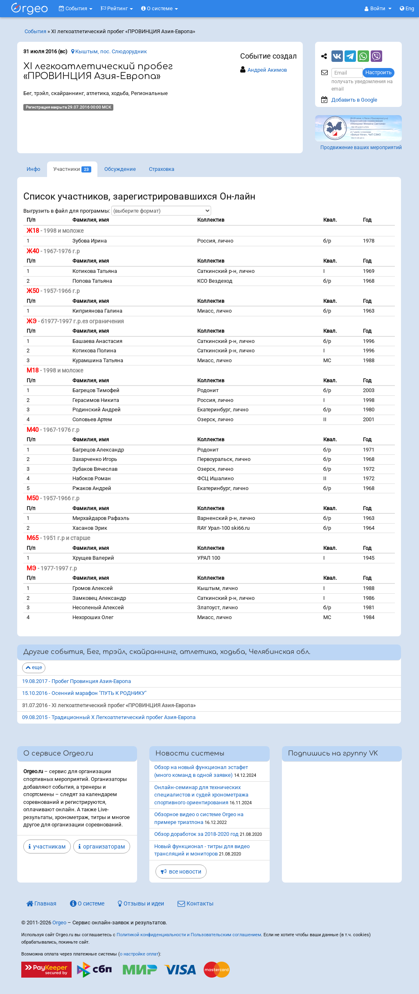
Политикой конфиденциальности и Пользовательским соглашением (189, 934)
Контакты (196, 903)
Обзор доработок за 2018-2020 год (196, 834)
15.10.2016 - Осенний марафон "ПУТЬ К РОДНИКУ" (84, 693)
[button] (378, 9)
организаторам (102, 846)
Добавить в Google (354, 100)
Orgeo (59, 922)
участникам (47, 846)
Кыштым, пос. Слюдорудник (109, 51)
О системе (159, 8)
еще (33, 667)
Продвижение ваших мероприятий (361, 147)
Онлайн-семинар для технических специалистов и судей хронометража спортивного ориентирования (201, 795)
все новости (181, 871)
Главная (41, 903)
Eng (407, 8)
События (75, 8)
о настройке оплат (139, 954)
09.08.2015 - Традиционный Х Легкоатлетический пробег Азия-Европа (109, 717)
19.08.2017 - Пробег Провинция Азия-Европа (76, 681)
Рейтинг (117, 8)
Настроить (378, 72)
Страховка (161, 169)
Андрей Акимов (267, 70)
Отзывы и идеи (141, 903)
